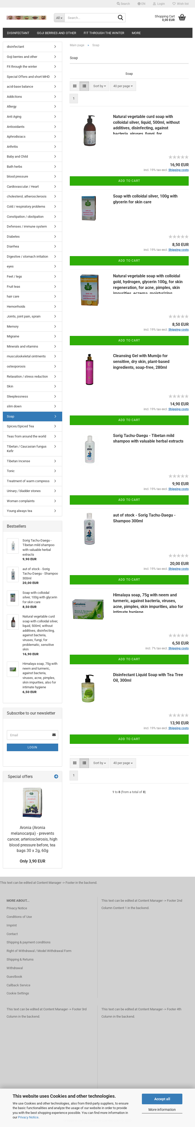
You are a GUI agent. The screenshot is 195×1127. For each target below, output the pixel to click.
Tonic (11, 471)
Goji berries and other (56, 33)
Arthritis (12, 147)
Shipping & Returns (20, 959)
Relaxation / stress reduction (27, 376)
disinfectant (18, 33)
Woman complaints (21, 501)
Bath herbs (14, 166)
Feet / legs (14, 276)
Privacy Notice (28, 1117)
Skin (10, 386)
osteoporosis (16, 366)
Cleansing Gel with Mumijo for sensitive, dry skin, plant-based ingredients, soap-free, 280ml (141, 361)
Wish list (180, 4)
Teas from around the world (26, 436)
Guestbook (14, 976)
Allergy (11, 106)
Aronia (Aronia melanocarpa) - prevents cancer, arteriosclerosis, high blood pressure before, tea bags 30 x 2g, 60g (32, 839)
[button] (141, 4)
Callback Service (18, 985)
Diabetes (13, 236)
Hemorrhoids (16, 306)
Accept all (162, 1099)
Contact (12, 934)
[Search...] (59, 17)
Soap (10, 416)
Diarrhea (13, 246)
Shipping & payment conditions (29, 942)
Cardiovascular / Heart (23, 186)
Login (32, 747)
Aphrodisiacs (16, 136)
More (136, 33)
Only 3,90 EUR (32, 861)
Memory (12, 326)
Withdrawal (15, 968)
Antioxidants (16, 127)
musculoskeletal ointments (26, 356)
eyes (10, 266)
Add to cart (129, 181)
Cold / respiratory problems (26, 206)
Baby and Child (17, 156)
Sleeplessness (17, 396)
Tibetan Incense (18, 461)
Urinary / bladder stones (24, 491)
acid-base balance (20, 86)
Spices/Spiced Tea (20, 426)
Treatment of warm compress (28, 481)
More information (162, 1110)
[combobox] (99, 86)
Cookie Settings (18, 993)
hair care (13, 296)
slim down (14, 406)
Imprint (12, 925)
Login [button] (159, 4)
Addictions (14, 97)
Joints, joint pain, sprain (23, 316)
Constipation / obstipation (25, 216)
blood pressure (17, 176)
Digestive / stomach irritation (27, 256)
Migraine (13, 336)
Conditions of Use (19, 917)
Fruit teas (13, 286)
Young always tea (19, 511)
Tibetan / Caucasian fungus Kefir (27, 449)
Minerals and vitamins (22, 346)
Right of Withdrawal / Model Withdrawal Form (39, 951)
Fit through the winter (104, 33)
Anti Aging (14, 116)
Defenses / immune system (27, 226)
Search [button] (123, 4)
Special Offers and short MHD (28, 77)
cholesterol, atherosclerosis (27, 196)
